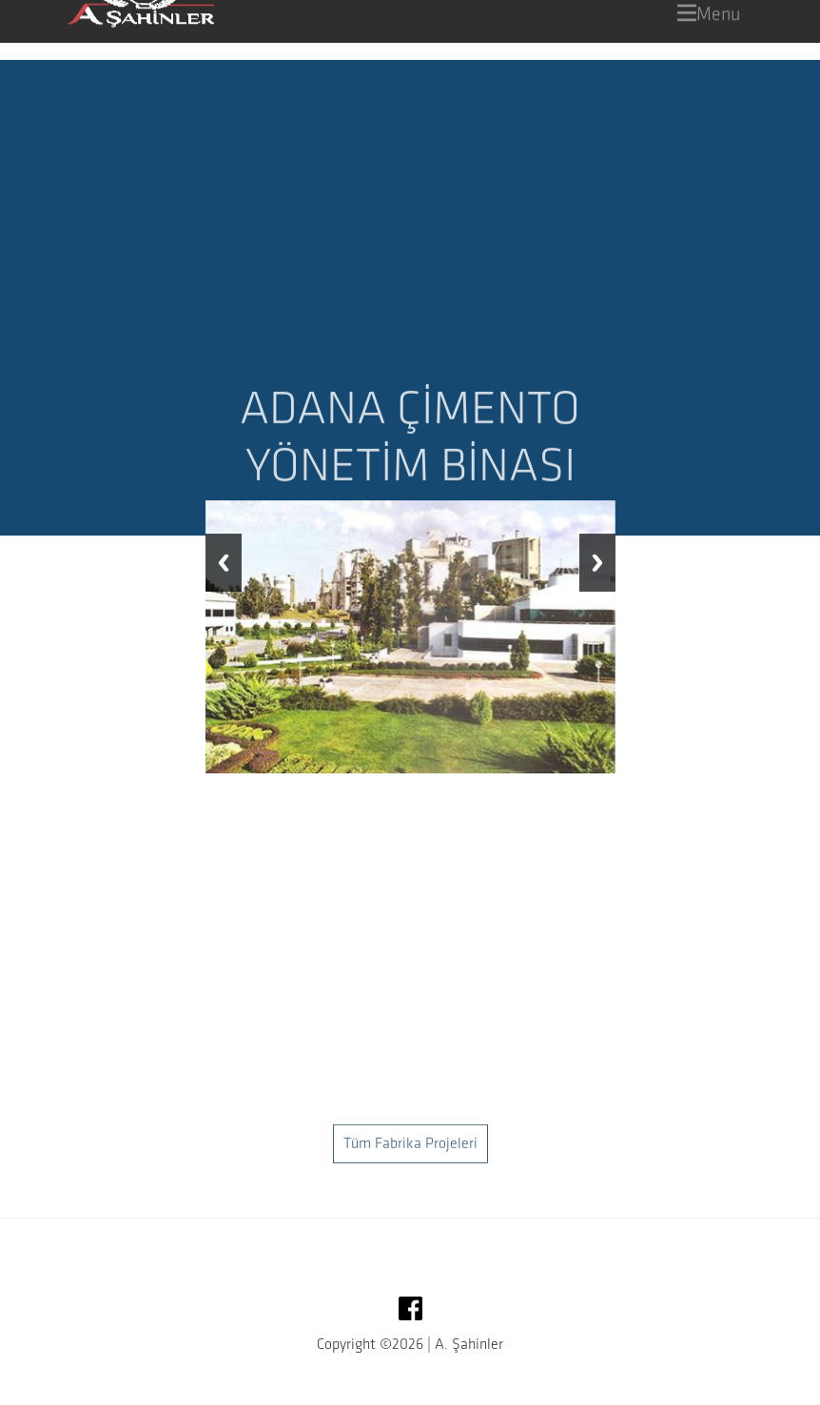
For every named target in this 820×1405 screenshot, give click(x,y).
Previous (223, 563)
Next (597, 563)
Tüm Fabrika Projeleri (410, 1168)
